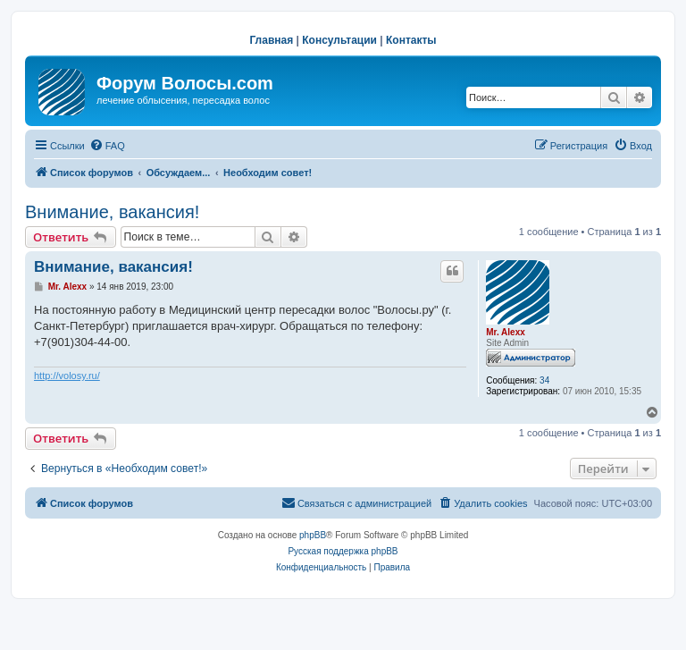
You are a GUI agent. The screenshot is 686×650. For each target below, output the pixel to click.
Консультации (339, 40)
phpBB (312, 535)
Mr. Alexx (505, 332)
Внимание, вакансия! (112, 212)
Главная (271, 40)
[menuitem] (107, 145)
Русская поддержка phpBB (342, 551)
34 (544, 380)
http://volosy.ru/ (67, 375)
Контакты (411, 40)
